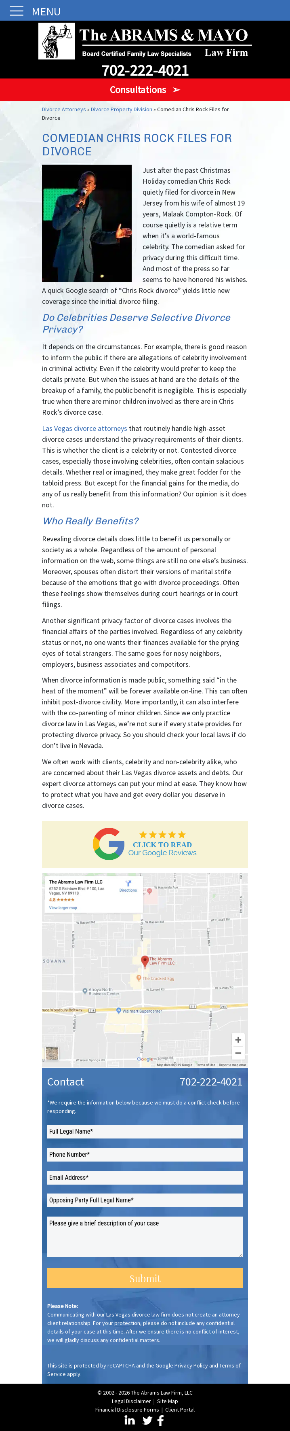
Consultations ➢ (145, 89)
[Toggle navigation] (14, 11)
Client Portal (180, 1409)
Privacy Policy (191, 1365)
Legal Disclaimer (131, 1401)
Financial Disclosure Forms (127, 1409)
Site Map (167, 1401)
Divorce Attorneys (64, 109)
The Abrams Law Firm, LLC (162, 1392)
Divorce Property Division (121, 109)
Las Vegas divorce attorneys (84, 428)
